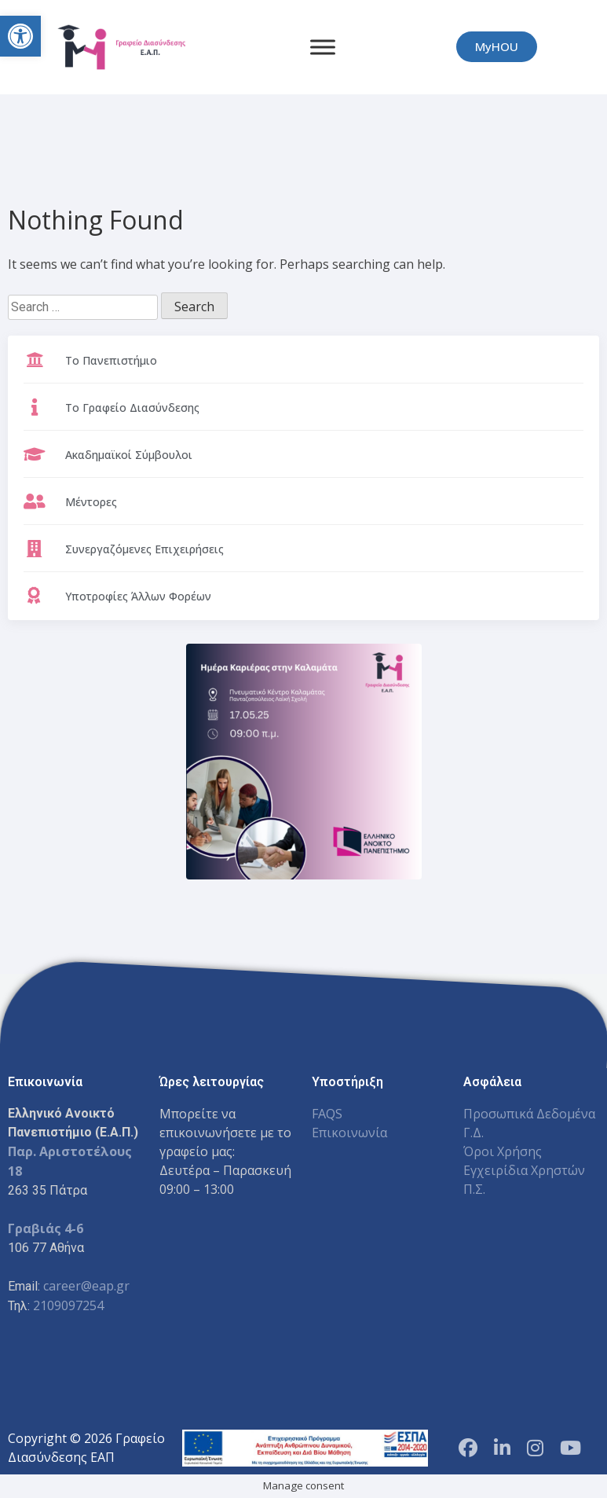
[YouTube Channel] (570, 1447)
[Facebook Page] (468, 1447)
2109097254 (68, 1305)
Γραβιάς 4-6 (45, 1228)
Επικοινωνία (349, 1132)
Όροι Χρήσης (502, 1151)
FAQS (327, 1113)
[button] (20, 36)
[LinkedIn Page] (502, 1447)
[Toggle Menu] (322, 46)
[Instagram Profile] (535, 1447)
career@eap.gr (86, 1285)
